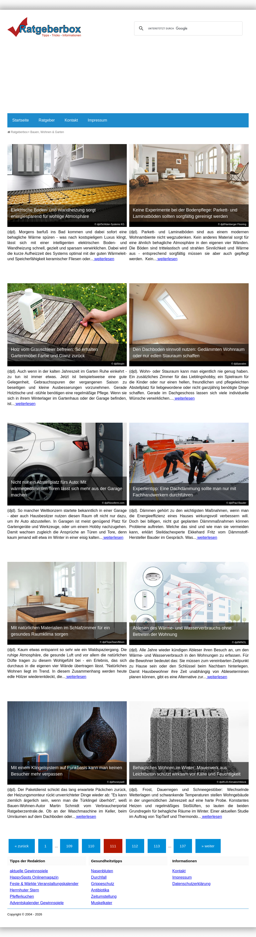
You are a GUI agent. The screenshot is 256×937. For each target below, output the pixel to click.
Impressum (97, 120)
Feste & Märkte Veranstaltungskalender (44, 884)
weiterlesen (103, 259)
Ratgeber (47, 120)
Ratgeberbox (17, 132)
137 (183, 846)
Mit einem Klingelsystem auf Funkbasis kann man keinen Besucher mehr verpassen (66, 771)
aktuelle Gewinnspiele (29, 871)
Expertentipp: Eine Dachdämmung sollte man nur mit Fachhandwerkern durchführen (184, 491)
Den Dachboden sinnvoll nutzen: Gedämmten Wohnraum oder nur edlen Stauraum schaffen (189, 352)
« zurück (22, 846)
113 (157, 846)
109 (69, 846)
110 (91, 846)
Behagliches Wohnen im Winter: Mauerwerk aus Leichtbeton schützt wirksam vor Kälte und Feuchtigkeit (187, 771)
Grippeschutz (102, 884)
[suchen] (187, 28)
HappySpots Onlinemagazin (34, 877)
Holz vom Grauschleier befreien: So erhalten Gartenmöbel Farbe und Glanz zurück (54, 352)
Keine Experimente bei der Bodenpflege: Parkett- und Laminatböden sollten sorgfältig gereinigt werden (185, 213)
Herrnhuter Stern (24, 890)
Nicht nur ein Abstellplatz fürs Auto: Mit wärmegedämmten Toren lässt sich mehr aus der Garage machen (66, 488)
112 (135, 846)
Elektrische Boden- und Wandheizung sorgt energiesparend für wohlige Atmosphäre (53, 213)
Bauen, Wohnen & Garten (47, 132)
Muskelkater (101, 903)
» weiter (208, 846)
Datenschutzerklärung (191, 884)
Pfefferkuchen (22, 896)
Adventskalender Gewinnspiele (37, 903)
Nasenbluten (102, 871)
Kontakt (71, 120)
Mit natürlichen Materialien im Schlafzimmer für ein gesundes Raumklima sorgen (60, 631)
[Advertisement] (128, 76)
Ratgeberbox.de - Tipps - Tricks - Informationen (44, 27)
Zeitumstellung (103, 896)
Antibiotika (100, 890)
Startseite (20, 120)
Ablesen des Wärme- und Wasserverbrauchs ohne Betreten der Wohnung (182, 631)
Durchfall (98, 877)
